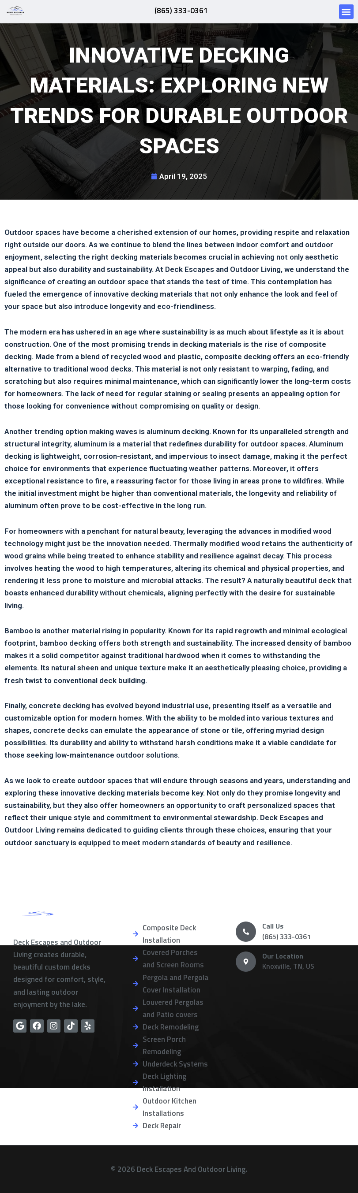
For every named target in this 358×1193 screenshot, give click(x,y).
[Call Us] (246, 932)
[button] (346, 11)
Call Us (272, 926)
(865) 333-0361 (181, 10)
